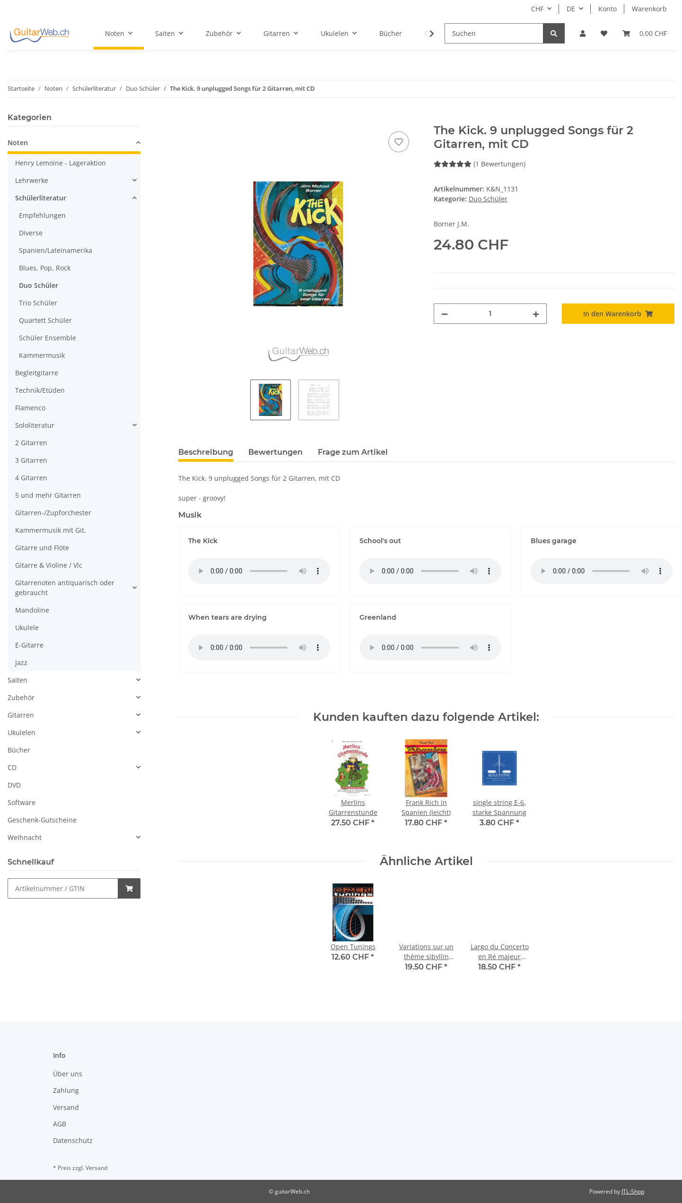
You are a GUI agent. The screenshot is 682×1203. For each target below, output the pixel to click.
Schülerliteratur (40, 197)
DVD (14, 784)
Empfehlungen (42, 215)
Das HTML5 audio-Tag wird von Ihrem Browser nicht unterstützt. (259, 571)
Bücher (19, 749)
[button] (582, 33)
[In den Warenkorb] (185, 118)
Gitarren (21, 714)
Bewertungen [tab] (275, 452)
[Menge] (490, 313)
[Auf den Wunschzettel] (398, 141)
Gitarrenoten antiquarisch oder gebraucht (64, 587)
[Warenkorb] (644, 33)
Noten (18, 142)
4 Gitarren (31, 477)
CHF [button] (537, 8)
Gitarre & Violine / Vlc (48, 565)
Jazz (21, 662)
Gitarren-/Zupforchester (53, 512)
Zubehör (21, 697)
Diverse (31, 232)
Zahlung (66, 1090)
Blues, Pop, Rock (44, 267)
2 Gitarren (31, 442)
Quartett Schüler (45, 320)
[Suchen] (494, 33)
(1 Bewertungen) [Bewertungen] (479, 163)
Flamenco (30, 407)
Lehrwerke (31, 180)
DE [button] (571, 8)
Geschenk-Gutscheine (42, 819)
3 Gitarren (31, 460)
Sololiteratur (34, 425)
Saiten (17, 679)
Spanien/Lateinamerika (55, 250)
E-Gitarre (29, 644)
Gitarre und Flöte (42, 547)
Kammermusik (42, 355)
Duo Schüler (488, 198)
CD (12, 767)
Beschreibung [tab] (205, 452)
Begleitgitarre (36, 372)
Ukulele (27, 627)
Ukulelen (21, 732)
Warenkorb (649, 8)
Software (21, 802)
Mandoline (32, 610)
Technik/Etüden (40, 390)
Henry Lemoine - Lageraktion (60, 162)
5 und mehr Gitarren (48, 495)
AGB (59, 1123)
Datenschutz (73, 1140)
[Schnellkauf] (63, 888)
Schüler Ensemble (47, 337)
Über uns (67, 1073)
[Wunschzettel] (604, 33)
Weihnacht (25, 837)
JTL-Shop (632, 1191)
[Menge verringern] (444, 313)
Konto (607, 8)
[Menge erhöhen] (535, 313)
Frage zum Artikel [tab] (353, 452)
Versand (66, 1107)
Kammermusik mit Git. (50, 530)
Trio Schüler (38, 302)
